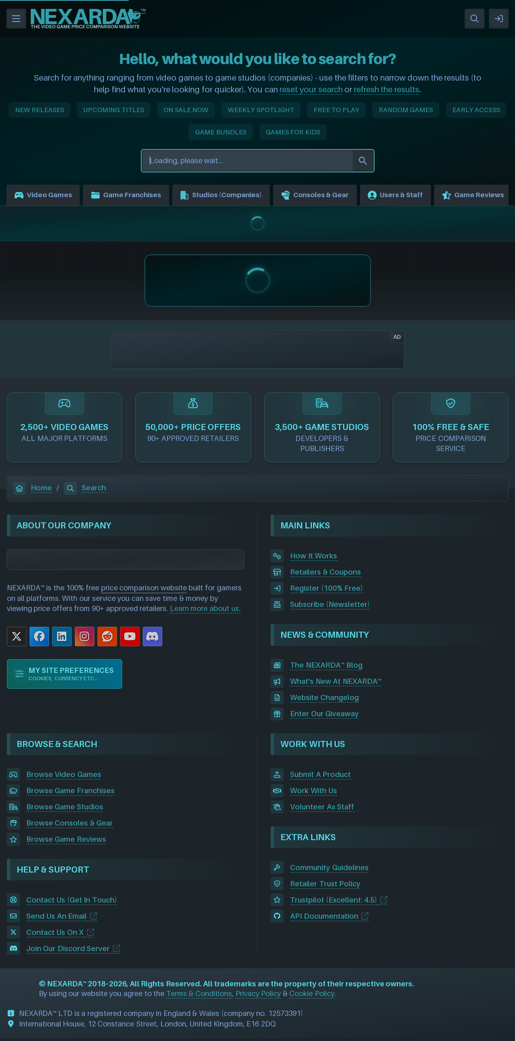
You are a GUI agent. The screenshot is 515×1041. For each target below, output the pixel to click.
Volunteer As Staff (322, 809)
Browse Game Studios (64, 809)
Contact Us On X (55, 934)
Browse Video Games (63, 777)
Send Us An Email (56, 918)
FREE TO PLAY (336, 110)
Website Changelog (324, 700)
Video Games (45, 196)
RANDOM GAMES (406, 110)
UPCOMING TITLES (113, 110)
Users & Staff (422, 196)
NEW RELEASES (39, 110)
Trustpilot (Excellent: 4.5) (333, 902)
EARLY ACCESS (476, 110)
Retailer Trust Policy (325, 885)
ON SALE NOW (185, 110)
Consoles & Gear (336, 196)
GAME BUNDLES (220, 132)
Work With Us (313, 793)
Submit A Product (320, 777)
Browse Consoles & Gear (69, 825)
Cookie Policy (312, 996)
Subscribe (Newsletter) (330, 606)
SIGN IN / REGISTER (499, 18)
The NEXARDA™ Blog (326, 667)
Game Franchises (133, 196)
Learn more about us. (205, 611)
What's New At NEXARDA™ (335, 683)
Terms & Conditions (199, 996)
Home (32, 489)
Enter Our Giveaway (324, 716)
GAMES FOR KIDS (293, 132)
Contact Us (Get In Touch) (71, 902)
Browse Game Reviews (66, 841)
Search (85, 489)
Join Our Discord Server (68, 950)
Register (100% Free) (326, 590)
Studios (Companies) (235, 196)
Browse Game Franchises (70, 793)
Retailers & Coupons (325, 574)
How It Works (313, 558)
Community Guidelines (329, 869)
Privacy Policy (258, 996)
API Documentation (324, 918)
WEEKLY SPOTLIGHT (261, 110)
